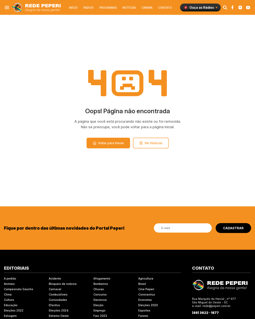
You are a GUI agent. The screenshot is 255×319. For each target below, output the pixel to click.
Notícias (129, 7)
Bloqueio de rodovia (63, 283)
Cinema (147, 7)
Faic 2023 (100, 315)
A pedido (10, 278)
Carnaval (55, 289)
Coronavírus (146, 294)
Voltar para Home (108, 143)
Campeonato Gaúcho (18, 289)
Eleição (98, 305)
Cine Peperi (146, 289)
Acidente (55, 278)
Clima (8, 294)
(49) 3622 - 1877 (205, 313)
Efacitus (54, 305)
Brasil (142, 283)
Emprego (99, 310)
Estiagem (10, 315)
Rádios (88, 7)
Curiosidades (58, 299)
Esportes (144, 310)
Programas (108, 7)
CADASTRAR (233, 228)
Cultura (9, 299)
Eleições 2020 (148, 305)
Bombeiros (100, 283)
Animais (9, 283)
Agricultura (145, 278)
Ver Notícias (150, 143)
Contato (165, 7)
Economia (145, 299)
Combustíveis (58, 294)
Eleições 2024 (58, 310)
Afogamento (101, 278)
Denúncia (100, 299)
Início (73, 7)
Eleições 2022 (13, 310)
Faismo (143, 315)
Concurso (100, 294)
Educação (11, 305)
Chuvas (98, 289)
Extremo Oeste (59, 315)
